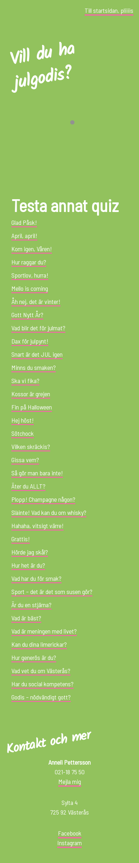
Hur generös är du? (33, 657)
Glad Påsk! (24, 222)
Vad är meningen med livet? (44, 631)
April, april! (24, 235)
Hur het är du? (28, 565)
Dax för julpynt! (29, 341)
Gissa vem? (25, 460)
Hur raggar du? (28, 262)
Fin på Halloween (31, 407)
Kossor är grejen (30, 394)
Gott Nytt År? (27, 315)
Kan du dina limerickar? (39, 644)
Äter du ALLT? (28, 486)
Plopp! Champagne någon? (43, 499)
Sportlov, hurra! (29, 275)
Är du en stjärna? (31, 605)
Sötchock (22, 433)
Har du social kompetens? (42, 684)
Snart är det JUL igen (37, 354)
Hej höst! (22, 420)
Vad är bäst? (26, 618)
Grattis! (20, 539)
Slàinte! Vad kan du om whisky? (48, 512)
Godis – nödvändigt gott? (41, 697)
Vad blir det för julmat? (38, 328)
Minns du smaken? (33, 367)
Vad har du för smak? (36, 578)
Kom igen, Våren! (31, 249)
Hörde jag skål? (29, 552)
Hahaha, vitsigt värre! (37, 525)
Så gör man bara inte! (37, 473)
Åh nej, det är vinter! (35, 301)
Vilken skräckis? (30, 446)
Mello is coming (29, 288)
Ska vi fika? (25, 380)
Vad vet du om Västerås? (40, 671)
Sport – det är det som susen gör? (51, 591)
